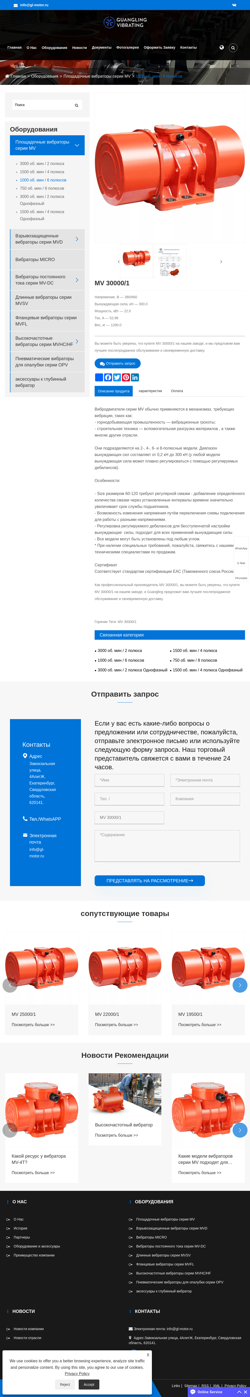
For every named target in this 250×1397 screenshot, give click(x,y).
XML (216, 1386)
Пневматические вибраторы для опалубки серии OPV (44, 361)
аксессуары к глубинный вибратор (40, 382)
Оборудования (54, 48)
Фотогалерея (128, 47)
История (20, 1228)
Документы (102, 47)
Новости (79, 48)
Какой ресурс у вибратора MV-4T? (39, 1159)
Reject (65, 1385)
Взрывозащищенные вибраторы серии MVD (39, 239)
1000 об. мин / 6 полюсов (159, 76)
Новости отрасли (27, 1338)
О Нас (32, 48)
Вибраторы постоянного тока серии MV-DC (40, 280)
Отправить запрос (117, 363)
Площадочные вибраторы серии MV (96, 76)
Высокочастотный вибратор (124, 1124)
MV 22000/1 (107, 1014)
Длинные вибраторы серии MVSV (43, 300)
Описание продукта (113, 391)
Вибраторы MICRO (35, 259)
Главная (14, 47)
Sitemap (190, 1386)
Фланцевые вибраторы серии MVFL (46, 320)
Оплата (177, 391)
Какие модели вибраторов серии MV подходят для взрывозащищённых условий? (205, 1160)
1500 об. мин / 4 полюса (42, 172)
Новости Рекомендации (125, 1055)
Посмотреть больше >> (33, 1025)
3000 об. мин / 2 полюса (42, 163)
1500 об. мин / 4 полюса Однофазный (42, 215)
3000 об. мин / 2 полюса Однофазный (42, 200)
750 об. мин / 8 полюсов (42, 188)
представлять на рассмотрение (150, 880)
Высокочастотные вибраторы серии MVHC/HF (44, 341)
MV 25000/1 (24, 1014)
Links (176, 1386)
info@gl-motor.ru (34, 5)
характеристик (150, 391)
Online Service (210, 1392)
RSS (205, 1386)
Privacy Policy (235, 1386)
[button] (9, 985)
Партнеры (22, 1237)
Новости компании (29, 1329)
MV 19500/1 (190, 1014)
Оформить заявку (159, 47)
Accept (89, 1385)
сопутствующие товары (125, 913)
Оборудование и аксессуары (37, 1246)
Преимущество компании (34, 1255)
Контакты (188, 47)
